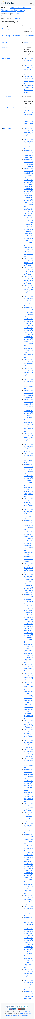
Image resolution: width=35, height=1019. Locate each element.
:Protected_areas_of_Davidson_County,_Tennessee (28, 251)
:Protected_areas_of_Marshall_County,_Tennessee (28, 502)
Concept (16, 14)
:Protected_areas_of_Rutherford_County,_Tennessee (28, 657)
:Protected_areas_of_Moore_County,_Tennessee (28, 567)
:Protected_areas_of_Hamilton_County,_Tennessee (28, 352)
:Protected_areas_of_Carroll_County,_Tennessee (28, 183)
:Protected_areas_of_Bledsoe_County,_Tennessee (28, 143)
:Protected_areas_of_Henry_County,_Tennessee (28, 394)
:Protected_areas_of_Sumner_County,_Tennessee (28, 910)
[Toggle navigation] (31, 3)
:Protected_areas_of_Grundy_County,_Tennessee (28, 331)
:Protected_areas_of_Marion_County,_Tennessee (28, 877)
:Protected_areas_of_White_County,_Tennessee (28, 806)
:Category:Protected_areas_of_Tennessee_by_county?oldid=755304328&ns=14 (29, 116)
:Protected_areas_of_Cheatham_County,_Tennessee (28, 839)
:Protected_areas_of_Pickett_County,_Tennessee (28, 618)
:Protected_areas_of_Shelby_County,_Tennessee (28, 685)
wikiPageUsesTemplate (10, 36)
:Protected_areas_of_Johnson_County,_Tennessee (28, 437)
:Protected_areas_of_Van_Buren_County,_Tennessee (28, 762)
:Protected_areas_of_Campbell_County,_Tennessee (28, 173)
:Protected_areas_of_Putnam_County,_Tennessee (28, 637)
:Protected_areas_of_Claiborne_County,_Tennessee (28, 202)
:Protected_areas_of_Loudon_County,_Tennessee (28, 480)
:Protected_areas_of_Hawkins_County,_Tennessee (28, 372)
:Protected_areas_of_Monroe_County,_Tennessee (28, 545)
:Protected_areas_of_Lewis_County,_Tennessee (28, 867)
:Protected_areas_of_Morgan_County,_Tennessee (28, 578)
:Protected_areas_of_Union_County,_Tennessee (28, 752)
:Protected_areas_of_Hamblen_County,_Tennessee (28, 341)
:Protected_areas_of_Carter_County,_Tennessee (28, 192)
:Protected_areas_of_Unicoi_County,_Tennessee (28, 743)
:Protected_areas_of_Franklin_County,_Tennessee (28, 300)
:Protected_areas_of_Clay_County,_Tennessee (28, 212)
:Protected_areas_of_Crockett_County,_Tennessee (28, 240)
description (6, 29)
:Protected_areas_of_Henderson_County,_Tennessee (28, 383)
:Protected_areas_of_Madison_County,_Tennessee (28, 491)
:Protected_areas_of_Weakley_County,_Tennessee (28, 796)
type (4, 42)
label (4, 47)
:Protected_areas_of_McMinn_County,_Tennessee (28, 513)
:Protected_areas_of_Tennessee (28, 60)
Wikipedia (28, 1011)
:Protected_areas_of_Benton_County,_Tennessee (28, 932)
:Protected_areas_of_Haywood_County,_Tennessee (28, 973)
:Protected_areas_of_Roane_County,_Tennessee (28, 647)
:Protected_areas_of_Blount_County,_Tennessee (28, 154)
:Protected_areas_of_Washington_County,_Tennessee (29, 785)
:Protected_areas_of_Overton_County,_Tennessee (28, 599)
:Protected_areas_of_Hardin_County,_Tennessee (28, 362)
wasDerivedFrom (8, 108)
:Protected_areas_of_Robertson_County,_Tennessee (28, 888)
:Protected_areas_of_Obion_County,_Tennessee (28, 589)
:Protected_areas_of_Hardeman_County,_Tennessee (28, 962)
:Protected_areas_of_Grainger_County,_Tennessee (28, 312)
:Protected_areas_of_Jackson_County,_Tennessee (28, 984)
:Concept (28, 42)
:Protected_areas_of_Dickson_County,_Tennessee (28, 270)
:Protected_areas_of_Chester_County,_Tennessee (28, 941)
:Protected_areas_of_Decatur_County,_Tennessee (28, 849)
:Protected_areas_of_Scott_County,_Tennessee (28, 667)
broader (5, 58)
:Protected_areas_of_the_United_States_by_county (28, 69)
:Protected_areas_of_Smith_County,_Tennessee (28, 694)
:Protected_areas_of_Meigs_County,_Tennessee (28, 535)
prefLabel (6, 97)
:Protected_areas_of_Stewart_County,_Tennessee (29, 703)
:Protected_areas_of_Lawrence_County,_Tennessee (28, 469)
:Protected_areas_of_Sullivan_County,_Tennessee (28, 713)
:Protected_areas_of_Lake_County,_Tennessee (28, 447)
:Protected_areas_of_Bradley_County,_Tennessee (28, 163)
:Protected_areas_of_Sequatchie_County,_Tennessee (28, 899)
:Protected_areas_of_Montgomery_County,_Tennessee (28, 556)
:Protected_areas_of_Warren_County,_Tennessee (28, 774)
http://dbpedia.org (22, 16)
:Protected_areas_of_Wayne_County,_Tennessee (28, 922)
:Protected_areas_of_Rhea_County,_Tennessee (28, 995)
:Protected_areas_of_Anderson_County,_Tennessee (28, 132)
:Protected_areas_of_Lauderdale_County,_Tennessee (28, 457)
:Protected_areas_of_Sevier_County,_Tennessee (29, 676)
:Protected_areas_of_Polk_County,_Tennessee (28, 627)
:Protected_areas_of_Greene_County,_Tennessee (28, 322)
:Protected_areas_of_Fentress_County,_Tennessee (28, 289)
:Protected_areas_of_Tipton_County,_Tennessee (28, 723)
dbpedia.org (18, 18)
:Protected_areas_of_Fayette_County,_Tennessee (28, 279)
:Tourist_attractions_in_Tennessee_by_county (28, 88)
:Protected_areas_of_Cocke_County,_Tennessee (28, 221)
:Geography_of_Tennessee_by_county (29, 79)
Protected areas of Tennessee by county (16, 8)
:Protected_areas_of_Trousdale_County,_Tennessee (28, 733)
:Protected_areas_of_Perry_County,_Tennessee (28, 609)
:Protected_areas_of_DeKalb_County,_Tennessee (28, 261)
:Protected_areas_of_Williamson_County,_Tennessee (28, 816)
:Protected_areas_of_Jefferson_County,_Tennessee (28, 426)
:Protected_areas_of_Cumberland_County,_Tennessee (28, 951)
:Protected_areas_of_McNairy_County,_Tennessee (28, 525)
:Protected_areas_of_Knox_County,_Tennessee (28, 858)
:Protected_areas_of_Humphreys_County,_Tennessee (28, 415)
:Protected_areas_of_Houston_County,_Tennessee (28, 404)
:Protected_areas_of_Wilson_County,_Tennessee (28, 827)
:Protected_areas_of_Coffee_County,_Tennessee (28, 230)
